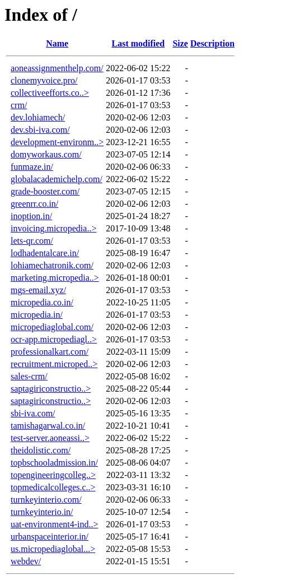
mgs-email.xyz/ (38, 290)
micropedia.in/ (37, 314)
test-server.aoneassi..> (50, 438)
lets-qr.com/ (32, 240)
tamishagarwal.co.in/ (48, 425)
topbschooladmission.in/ (54, 462)
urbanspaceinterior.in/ (49, 536)
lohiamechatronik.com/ (52, 265)
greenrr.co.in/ (34, 203)
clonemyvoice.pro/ (44, 80)
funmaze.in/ (32, 166)
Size (180, 43)
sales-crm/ (29, 376)
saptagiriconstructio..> (51, 388)
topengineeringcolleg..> (53, 475)
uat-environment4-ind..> (54, 524)
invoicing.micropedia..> (53, 228)
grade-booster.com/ (45, 191)
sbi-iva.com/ (33, 413)
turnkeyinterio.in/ (42, 512)
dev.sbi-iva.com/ (40, 129)
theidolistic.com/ (41, 450)
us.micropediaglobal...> (53, 549)
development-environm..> (57, 142)
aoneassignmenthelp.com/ (57, 68)
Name (57, 43)
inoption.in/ (31, 216)
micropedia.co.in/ (42, 302)
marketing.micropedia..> (55, 277)
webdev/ (26, 561)
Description (212, 43)
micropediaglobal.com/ (52, 327)
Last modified (138, 43)
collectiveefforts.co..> (50, 92)
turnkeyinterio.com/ (46, 499)
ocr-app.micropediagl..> (54, 339)
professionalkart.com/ (49, 351)
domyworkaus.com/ (46, 154)
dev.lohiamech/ (38, 117)
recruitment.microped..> (54, 364)
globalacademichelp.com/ (56, 179)
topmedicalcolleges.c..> (53, 487)
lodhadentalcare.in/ (45, 253)
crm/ (19, 105)
